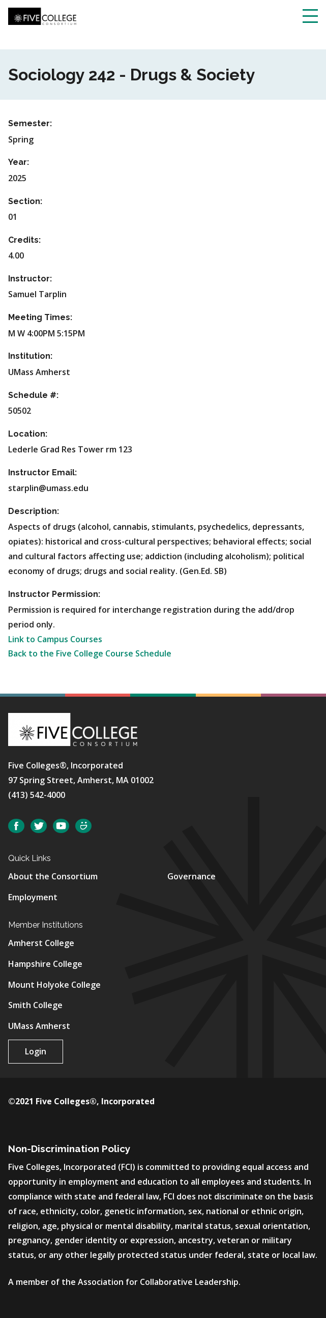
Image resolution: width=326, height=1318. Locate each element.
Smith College (35, 1005)
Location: (27, 434)
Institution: (30, 356)
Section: (25, 201)
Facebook (16, 826)
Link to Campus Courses (55, 639)
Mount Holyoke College (54, 984)
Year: (18, 162)
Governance (191, 876)
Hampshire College (45, 963)
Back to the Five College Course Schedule (89, 653)
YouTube (61, 826)
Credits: (24, 240)
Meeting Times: (40, 317)
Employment (32, 897)
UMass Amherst (39, 1026)
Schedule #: (33, 395)
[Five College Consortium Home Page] (42, 15)
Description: (33, 511)
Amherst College (41, 943)
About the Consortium (53, 876)
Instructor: (30, 278)
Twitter (39, 826)
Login (35, 1051)
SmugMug (83, 826)
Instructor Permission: (54, 594)
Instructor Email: (42, 472)
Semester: (30, 123)
